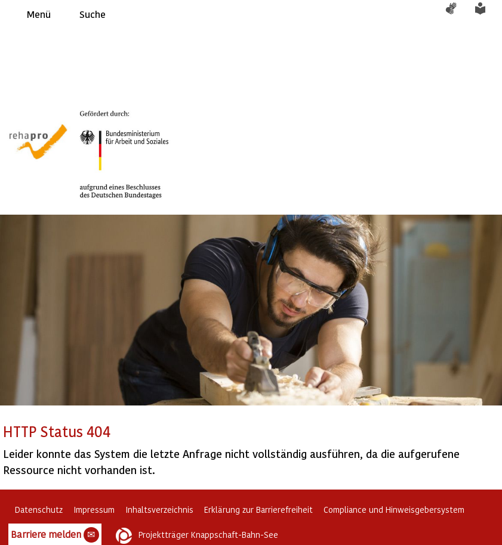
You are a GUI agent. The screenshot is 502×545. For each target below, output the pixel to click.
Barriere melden (55, 535)
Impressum (94, 509)
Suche (92, 14)
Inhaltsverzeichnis (159, 509)
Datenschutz (39, 509)
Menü (39, 14)
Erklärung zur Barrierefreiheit (258, 509)
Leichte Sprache (487, 14)
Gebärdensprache (457, 14)
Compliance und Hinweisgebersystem (394, 509)
